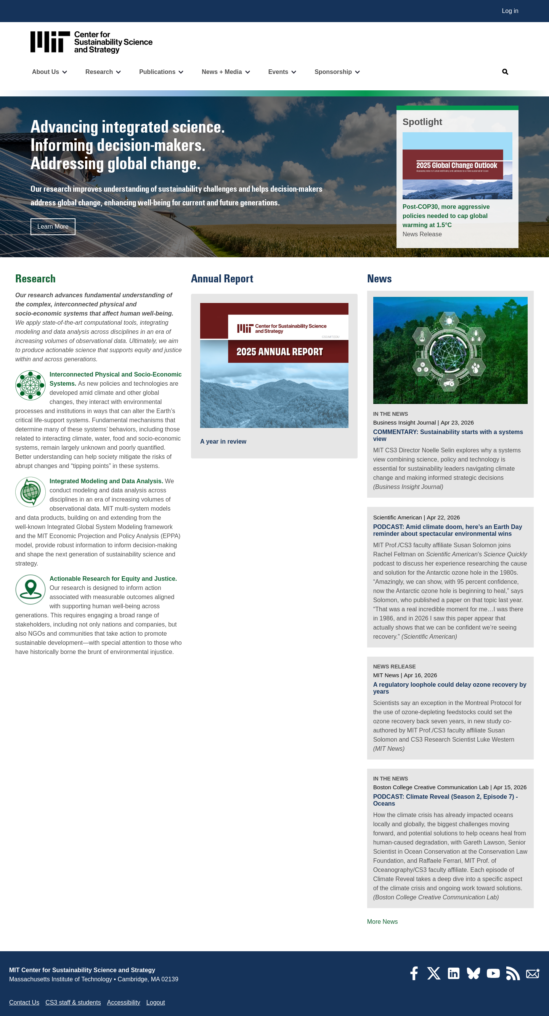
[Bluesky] (473, 978)
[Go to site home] (91, 42)
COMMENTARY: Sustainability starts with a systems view (448, 435)
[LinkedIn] (454, 978)
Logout (155, 1002)
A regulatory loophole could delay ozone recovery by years (450, 688)
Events (278, 72)
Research (99, 72)
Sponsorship (333, 72)
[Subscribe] (533, 978)
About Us (45, 72)
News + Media (222, 72)
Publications (157, 72)
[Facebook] (414, 978)
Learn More (53, 226)
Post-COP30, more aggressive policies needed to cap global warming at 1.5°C (446, 216)
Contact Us (24, 1002)
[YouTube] (493, 978)
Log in (510, 11)
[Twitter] (434, 978)
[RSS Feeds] (513, 978)
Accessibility (123, 1002)
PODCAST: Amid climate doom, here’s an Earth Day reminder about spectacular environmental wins (447, 530)
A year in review (223, 441)
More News (382, 921)
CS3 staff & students (73, 1002)
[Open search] (505, 72)
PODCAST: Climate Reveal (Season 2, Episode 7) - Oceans (445, 800)
